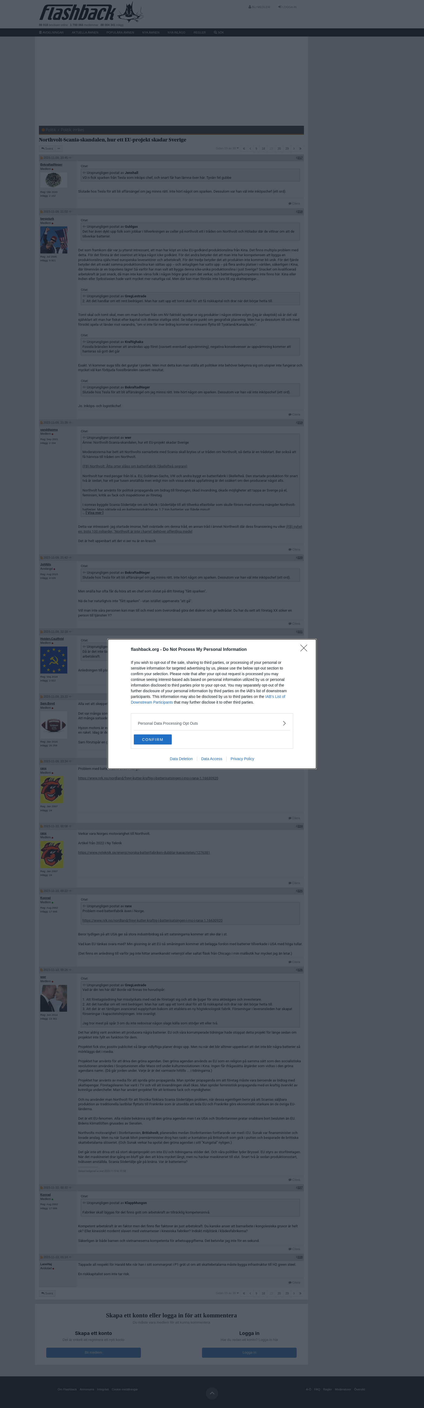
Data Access (211, 759)
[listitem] (212, 723)
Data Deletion (181, 759)
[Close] (305, 649)
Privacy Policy (242, 759)
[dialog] (212, 704)
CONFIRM (159, 739)
